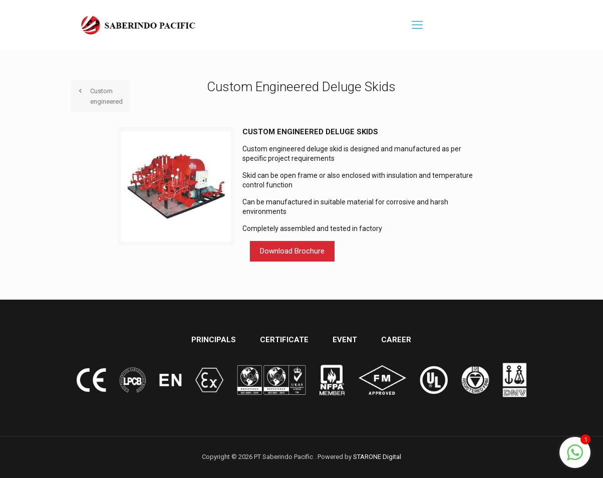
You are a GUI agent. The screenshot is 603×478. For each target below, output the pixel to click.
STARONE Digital (377, 456)
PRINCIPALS (213, 339)
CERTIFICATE (284, 339)
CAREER (396, 339)
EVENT (345, 339)
